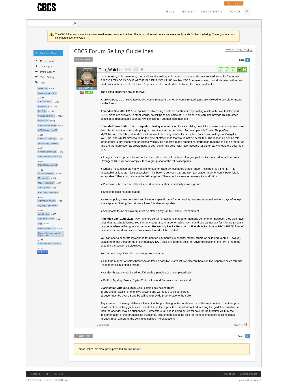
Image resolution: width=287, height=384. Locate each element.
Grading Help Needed (48, 143)
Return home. (132, 349)
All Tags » (42, 252)
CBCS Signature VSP (48, 165)
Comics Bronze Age (47, 125)
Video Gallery (45, 77)
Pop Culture (43, 106)
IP (242, 324)
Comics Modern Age (47, 93)
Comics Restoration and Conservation (49, 234)
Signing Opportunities (47, 205)
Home (170, 11)
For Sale (42, 111)
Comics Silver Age (46, 116)
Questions (42, 88)
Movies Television (46, 173)
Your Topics (44, 66)
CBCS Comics (62, 380)
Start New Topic (46, 53)
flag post (245, 324)
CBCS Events (44, 188)
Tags (40, 82)
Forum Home (44, 61)
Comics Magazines (46, 228)
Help (46, 374)
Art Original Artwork (47, 201)
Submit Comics (233, 3)
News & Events (212, 11)
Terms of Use (228, 374)
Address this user (142, 69)
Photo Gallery (45, 71)
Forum (235, 11)
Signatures (43, 121)
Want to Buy (43, 214)
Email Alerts (234, 50)
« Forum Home (83, 59)
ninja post (256, 380)
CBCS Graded (44, 101)
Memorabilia (43, 178)
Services (188, 11)
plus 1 (221, 69)
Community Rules (248, 374)
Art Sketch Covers (46, 219)
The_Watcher (111, 69)
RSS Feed (58, 374)
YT (246, 50)
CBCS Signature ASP (47, 130)
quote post (135, 69)
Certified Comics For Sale (49, 156)
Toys (40, 223)
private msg (128, 69)
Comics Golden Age (47, 152)
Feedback (35, 374)
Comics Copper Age (47, 138)
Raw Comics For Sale (48, 192)
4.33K (89, 92)
